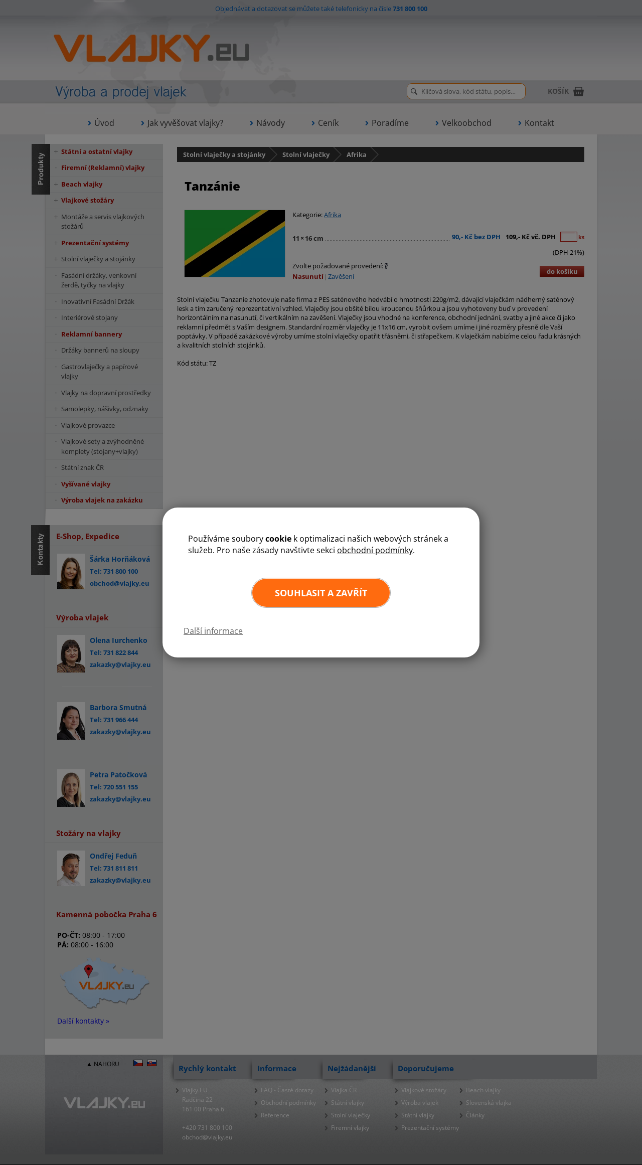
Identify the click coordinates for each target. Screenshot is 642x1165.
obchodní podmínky (375, 550)
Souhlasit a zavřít (321, 593)
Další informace (213, 630)
